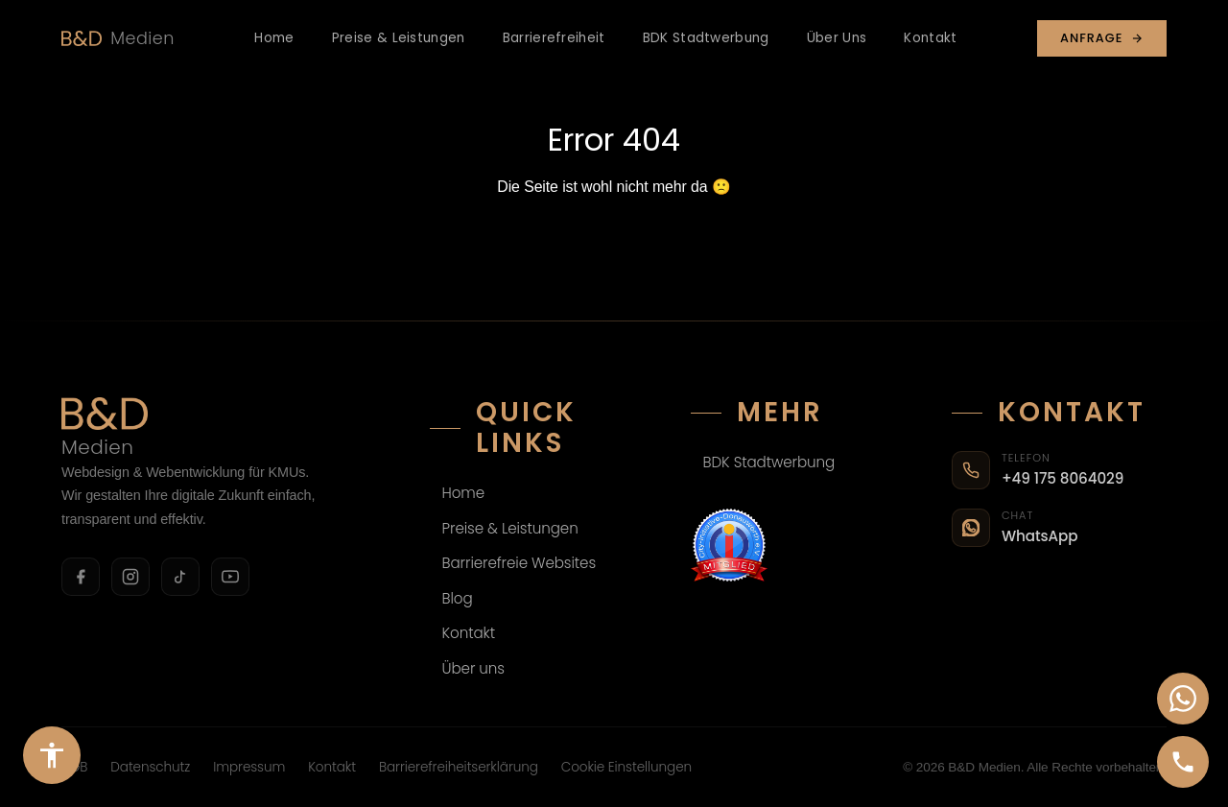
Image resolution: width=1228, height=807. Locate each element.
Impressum (249, 767)
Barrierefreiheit (554, 38)
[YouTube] (230, 577)
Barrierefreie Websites (519, 563)
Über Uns (836, 38)
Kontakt (930, 38)
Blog (457, 598)
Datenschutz (150, 767)
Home (275, 38)
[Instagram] (130, 577)
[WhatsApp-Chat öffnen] (1183, 698)
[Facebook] (80, 577)
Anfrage (1102, 38)
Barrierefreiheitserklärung (458, 767)
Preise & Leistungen (398, 38)
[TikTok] (180, 577)
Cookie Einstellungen (626, 767)
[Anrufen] (1183, 762)
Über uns (474, 668)
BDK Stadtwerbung (706, 38)
